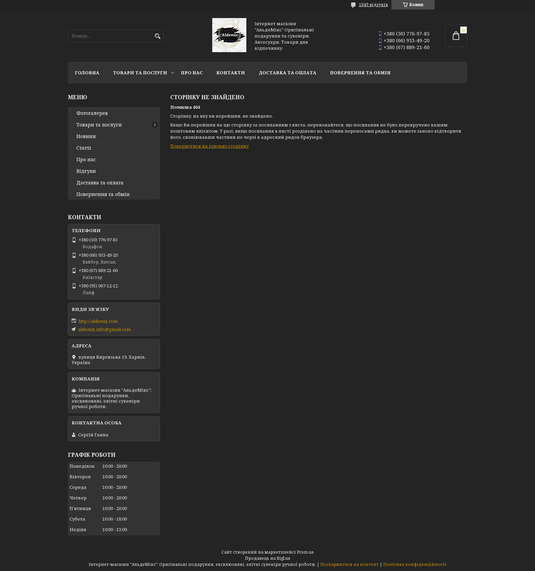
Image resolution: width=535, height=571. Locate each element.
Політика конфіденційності (415, 564)
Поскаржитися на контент (349, 564)
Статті (83, 148)
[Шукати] (157, 36)
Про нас (192, 73)
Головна (87, 73)
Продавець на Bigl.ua (267, 558)
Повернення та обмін (360, 73)
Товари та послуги (140, 73)
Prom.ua (305, 552)
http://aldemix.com (98, 321)
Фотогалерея (92, 113)
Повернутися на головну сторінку (209, 146)
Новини (86, 136)
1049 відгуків (373, 4)
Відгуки (86, 171)
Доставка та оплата (287, 73)
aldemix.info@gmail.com (104, 329)
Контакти (230, 73)
